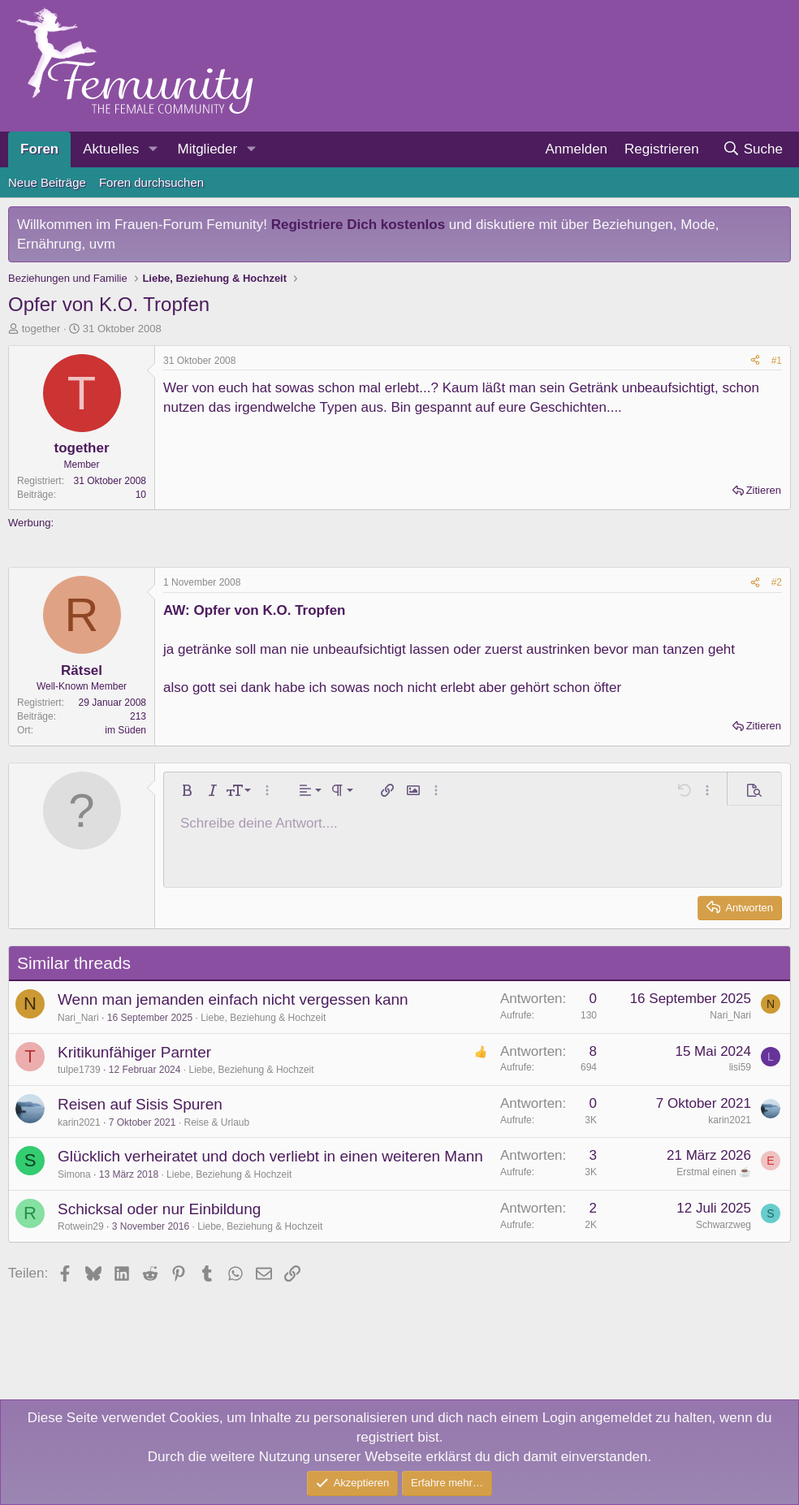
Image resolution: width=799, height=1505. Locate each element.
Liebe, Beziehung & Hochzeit (263, 1017)
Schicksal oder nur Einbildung (159, 1208)
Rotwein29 (81, 1226)
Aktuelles (111, 149)
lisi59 (740, 1067)
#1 (776, 360)
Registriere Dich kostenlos (358, 224)
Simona (74, 1174)
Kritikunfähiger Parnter (134, 1052)
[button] (152, 149)
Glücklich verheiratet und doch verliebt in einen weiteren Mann (270, 1156)
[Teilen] (755, 361)
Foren (39, 149)
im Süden (125, 730)
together (41, 328)
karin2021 (79, 1122)
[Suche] (752, 149)
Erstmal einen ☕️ (713, 1172)
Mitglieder (207, 149)
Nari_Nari (78, 1017)
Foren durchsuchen (151, 182)
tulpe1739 (79, 1069)
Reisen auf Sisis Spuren (140, 1104)
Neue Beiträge (47, 182)
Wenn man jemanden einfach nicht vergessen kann (233, 999)
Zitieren (763, 490)
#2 (776, 582)
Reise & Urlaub (216, 1122)
